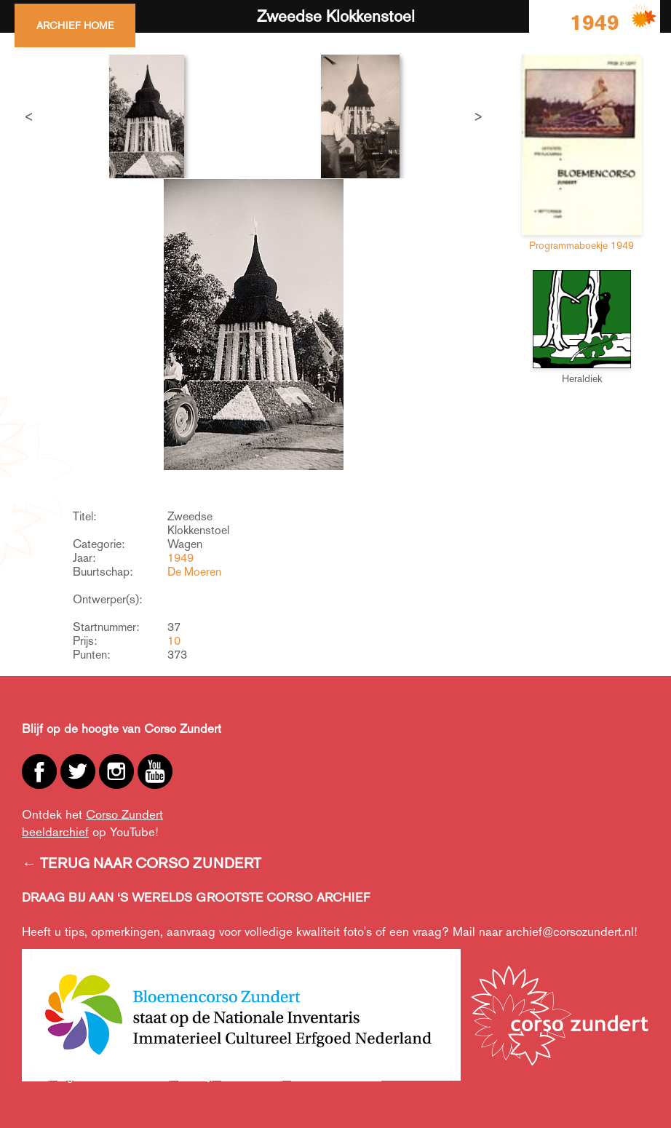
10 (173, 641)
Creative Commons (336, 1076)
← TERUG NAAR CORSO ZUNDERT (141, 863)
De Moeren (194, 572)
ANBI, (36, 1076)
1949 (180, 558)
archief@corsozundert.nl (570, 931)
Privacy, (196, 1076)
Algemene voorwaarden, (114, 1076)
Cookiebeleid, (252, 1076)
